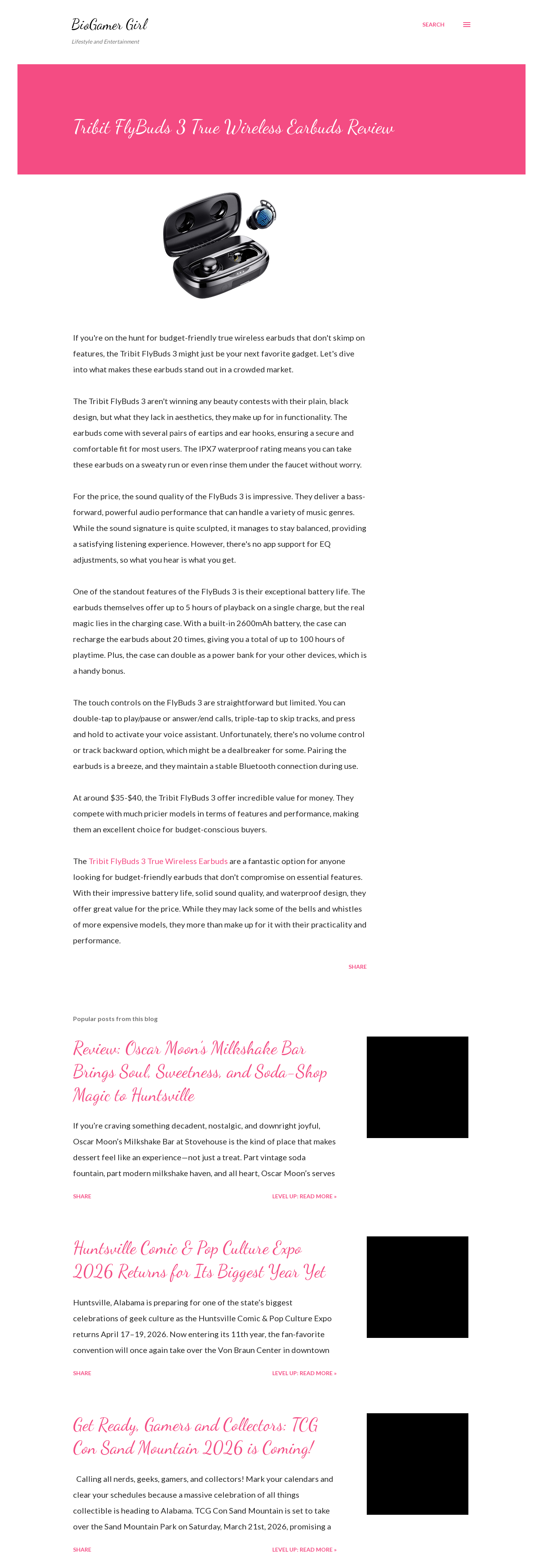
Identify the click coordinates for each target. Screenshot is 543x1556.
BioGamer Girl (108, 24)
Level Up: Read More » (304, 1196)
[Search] (433, 24)
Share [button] (358, 966)
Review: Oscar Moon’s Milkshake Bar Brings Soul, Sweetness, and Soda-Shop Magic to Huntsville (200, 1071)
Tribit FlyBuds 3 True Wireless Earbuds (158, 861)
